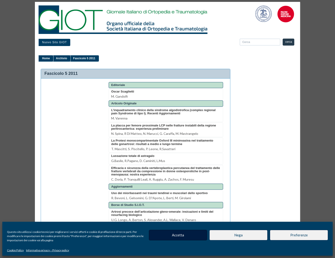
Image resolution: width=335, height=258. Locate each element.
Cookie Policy (15, 250)
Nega (238, 235)
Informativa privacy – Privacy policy (47, 250)
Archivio (61, 58)
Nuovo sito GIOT (54, 42)
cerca (288, 41)
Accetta (178, 235)
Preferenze (299, 235)
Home (46, 58)
